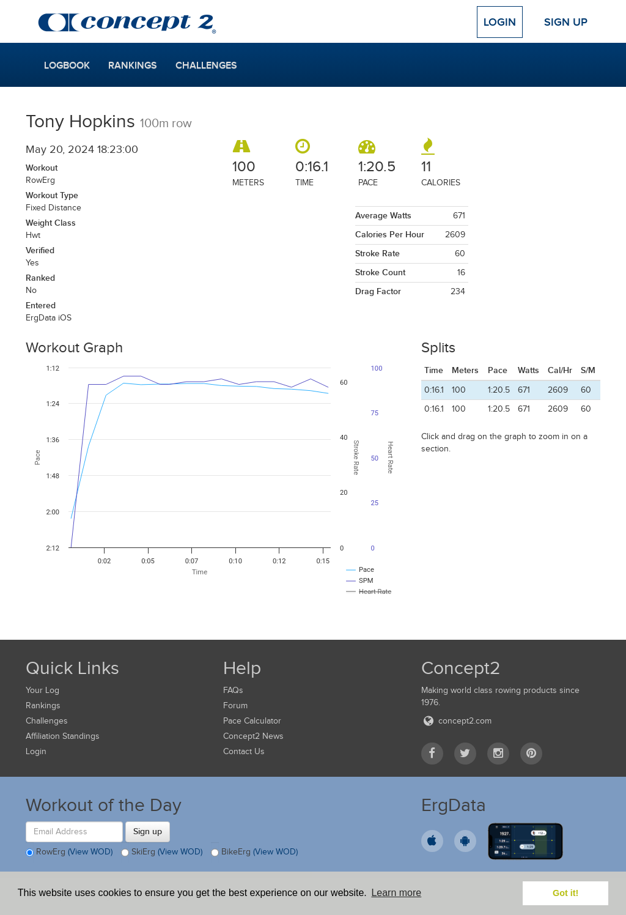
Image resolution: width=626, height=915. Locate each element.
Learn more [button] (396, 892)
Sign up (147, 831)
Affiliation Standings (63, 736)
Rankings (132, 65)
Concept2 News (253, 736)
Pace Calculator (252, 720)
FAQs (233, 690)
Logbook (67, 65)
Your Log (42, 690)
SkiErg (161, 852)
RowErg (69, 852)
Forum (235, 705)
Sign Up (565, 22)
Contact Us (244, 751)
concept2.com (456, 720)
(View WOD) (90, 851)
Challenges (206, 65)
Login (500, 22)
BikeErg (254, 852)
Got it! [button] (565, 893)
